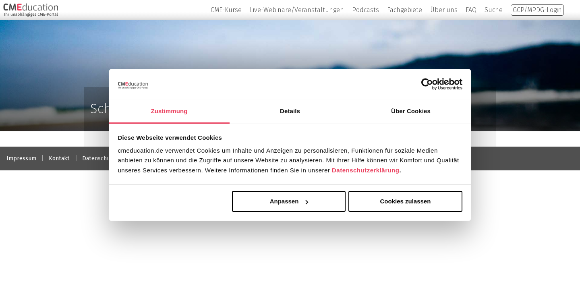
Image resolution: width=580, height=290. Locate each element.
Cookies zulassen (405, 201)
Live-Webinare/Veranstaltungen (297, 10)
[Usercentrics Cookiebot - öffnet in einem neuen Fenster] (427, 84)
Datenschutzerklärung (366, 170)
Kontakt (59, 158)
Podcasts (365, 10)
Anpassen (289, 201)
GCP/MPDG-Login (537, 10)
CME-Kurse (226, 10)
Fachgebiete (404, 10)
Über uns (444, 10)
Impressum (21, 158)
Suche (494, 10)
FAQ (471, 10)
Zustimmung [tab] (169, 111)
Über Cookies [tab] (411, 111)
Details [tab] (290, 111)
